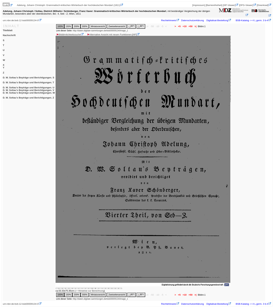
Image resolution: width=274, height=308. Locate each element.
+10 (184, 26)
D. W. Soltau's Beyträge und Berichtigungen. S (28, 77)
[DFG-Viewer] (246, 5)
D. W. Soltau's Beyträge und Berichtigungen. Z (28, 97)
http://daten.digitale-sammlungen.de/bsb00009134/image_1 (100, 30)
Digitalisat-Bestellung (217, 20)
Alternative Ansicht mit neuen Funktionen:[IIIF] (112, 34)
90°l (131, 26)
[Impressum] (198, 5)
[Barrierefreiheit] (214, 5)
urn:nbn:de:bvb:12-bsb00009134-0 (21, 20)
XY (3, 66)
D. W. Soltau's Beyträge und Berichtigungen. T (28, 82)
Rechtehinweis (168, 20)
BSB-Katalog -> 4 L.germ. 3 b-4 (251, 20)
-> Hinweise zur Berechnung (89, 290)
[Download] (262, 5)
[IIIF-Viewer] (229, 5)
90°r (141, 26)
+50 (190, 26)
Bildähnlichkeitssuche (68, 34)
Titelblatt (7, 30)
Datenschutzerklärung (192, 20)
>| (195, 26)
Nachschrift (9, 35)
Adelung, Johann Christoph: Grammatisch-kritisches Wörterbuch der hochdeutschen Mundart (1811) (68, 5)
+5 (179, 26)
